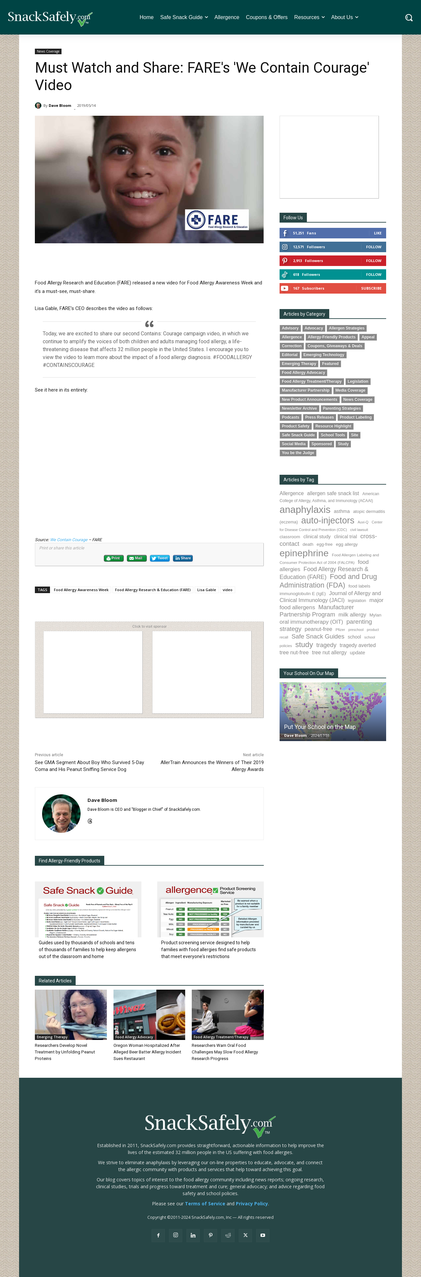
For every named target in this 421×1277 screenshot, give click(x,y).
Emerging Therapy (52, 1037)
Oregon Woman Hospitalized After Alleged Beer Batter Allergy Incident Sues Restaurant (146, 1052)
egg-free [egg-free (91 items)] (325, 544)
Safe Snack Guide (298, 435)
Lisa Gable (206, 589)
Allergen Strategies (346, 328)
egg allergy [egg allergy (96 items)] (347, 544)
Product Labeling (356, 417)
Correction (292, 346)
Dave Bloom (60, 105)
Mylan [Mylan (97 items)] (375, 615)
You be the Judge (298, 452)
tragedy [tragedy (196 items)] (326, 644)
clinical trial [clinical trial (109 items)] (345, 536)
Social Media (294, 444)
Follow (374, 246)
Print (113, 558)
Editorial (290, 354)
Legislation (358, 381)
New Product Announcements (309, 399)
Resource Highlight (333, 426)
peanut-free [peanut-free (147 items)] (318, 629)
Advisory (290, 328)
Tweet (159, 558)
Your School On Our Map (309, 673)
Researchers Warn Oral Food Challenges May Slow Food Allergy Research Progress (225, 1052)
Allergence (292, 337)
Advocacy (314, 328)
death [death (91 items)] (308, 544)
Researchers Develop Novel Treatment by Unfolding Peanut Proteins (64, 1052)
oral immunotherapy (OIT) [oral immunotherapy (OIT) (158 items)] (311, 622)
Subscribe (371, 288)
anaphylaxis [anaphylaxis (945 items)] (305, 509)
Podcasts (290, 417)
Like (378, 232)
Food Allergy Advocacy (134, 1037)
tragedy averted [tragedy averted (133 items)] (358, 645)
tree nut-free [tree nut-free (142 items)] (294, 652)
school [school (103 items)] (354, 636)
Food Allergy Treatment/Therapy (221, 1037)
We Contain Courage (68, 539)
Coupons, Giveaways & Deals (335, 346)
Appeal (368, 337)
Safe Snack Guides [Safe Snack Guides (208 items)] (317, 636)
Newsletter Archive (299, 408)
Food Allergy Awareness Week (81, 589)
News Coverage (48, 51)
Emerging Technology (324, 354)
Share (183, 558)
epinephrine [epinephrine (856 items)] (304, 553)
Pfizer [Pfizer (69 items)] (340, 630)
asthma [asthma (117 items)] (342, 511)
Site (354, 435)
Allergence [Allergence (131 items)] (292, 493)
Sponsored (321, 444)
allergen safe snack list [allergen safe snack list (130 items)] (333, 493)
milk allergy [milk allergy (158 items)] (352, 615)
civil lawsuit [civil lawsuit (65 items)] (359, 530)
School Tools (333, 435)
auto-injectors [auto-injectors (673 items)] (328, 520)
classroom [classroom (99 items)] (290, 536)
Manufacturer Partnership (306, 390)
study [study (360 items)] (304, 644)
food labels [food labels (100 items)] (359, 586)
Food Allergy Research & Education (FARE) (153, 589)
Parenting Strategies (342, 408)
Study (343, 444)
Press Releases (319, 417)
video (228, 589)
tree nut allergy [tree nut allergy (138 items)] (329, 652)
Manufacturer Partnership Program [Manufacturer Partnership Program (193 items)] (317, 611)
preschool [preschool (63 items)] (355, 630)
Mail (135, 558)
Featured (330, 363)
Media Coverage (350, 390)
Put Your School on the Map (320, 726)
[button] (409, 17)
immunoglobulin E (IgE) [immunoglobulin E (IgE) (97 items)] (303, 593)
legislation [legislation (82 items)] (357, 600)
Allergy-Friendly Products (332, 337)
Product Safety (296, 426)
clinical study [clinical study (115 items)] (317, 536)
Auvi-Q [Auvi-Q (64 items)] (363, 522)
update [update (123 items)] (357, 652)
